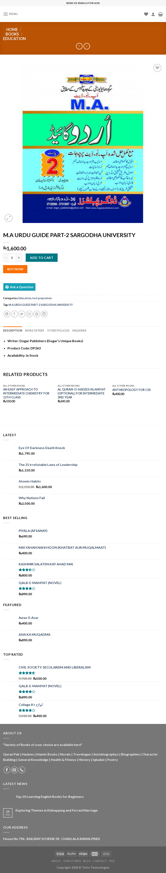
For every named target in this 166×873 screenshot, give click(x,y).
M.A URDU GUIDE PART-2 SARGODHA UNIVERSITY (41, 304)
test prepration (42, 298)
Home (12, 29)
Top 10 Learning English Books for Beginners (50, 796)
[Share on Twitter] (21, 314)
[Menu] (10, 14)
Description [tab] (12, 330)
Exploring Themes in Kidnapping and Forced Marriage (57, 810)
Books (12, 34)
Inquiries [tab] (79, 330)
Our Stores (72, 861)
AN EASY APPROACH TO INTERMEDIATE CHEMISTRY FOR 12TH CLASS (26, 393)
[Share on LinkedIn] (44, 314)
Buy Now (15, 269)
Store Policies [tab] (58, 330)
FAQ (112, 861)
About (56, 861)
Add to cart (41, 258)
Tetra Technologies (95, 867)
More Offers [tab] (34, 330)
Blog (87, 861)
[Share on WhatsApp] (7, 314)
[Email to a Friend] (29, 314)
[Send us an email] (14, 769)
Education (14, 38)
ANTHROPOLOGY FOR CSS (131, 390)
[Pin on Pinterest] (36, 314)
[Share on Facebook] (14, 314)
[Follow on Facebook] (7, 769)
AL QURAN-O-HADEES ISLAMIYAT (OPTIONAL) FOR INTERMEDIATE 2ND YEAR (82, 393)
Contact (100, 861)
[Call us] (21, 769)
